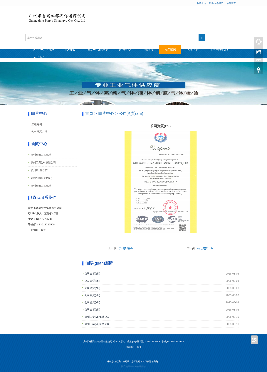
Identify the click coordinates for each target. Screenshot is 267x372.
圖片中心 (106, 113)
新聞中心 (126, 49)
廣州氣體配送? (39, 170)
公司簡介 (72, 49)
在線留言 (231, 3)
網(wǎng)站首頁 (44, 49)
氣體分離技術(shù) (41, 177)
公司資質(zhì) (131, 113)
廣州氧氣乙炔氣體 (41, 154)
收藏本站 (201, 3)
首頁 (89, 113)
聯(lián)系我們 (216, 3)
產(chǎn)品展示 (99, 49)
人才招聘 (195, 49)
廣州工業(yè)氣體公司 (97, 316)
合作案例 (172, 49)
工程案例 (149, 49)
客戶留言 (40, 58)
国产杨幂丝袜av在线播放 (133, 366)
